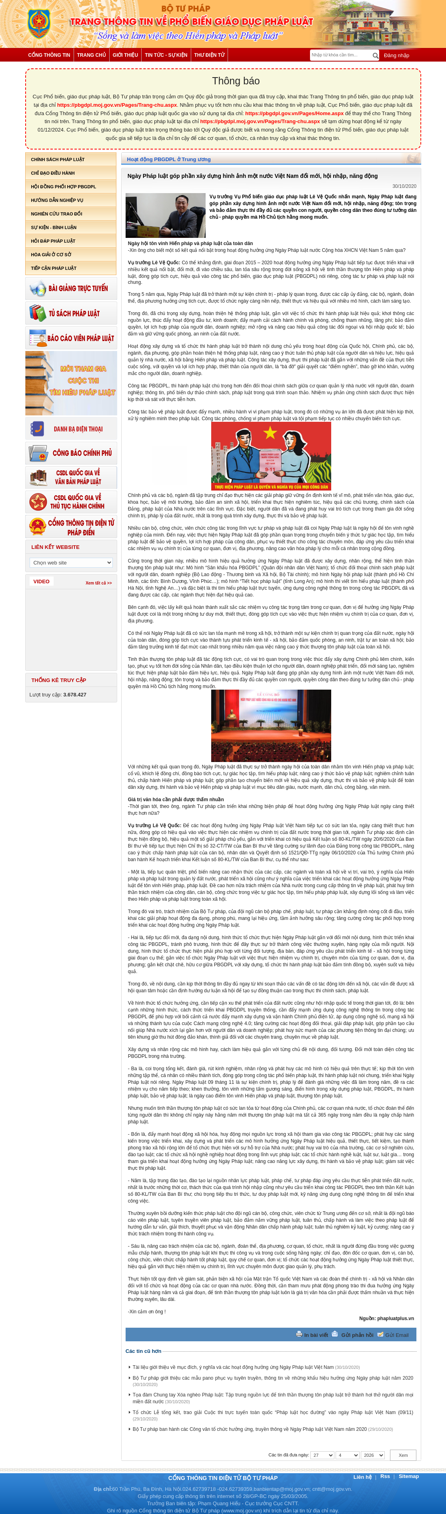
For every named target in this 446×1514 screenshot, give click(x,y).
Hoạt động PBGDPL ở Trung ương (169, 159)
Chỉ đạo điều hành (53, 173)
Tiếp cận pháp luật (54, 268)
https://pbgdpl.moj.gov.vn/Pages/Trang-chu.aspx (117, 105)
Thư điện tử (209, 55)
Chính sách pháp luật (58, 159)
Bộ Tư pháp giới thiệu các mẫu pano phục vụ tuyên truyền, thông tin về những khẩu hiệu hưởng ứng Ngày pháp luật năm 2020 (273, 1378)
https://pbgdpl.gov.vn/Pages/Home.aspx (294, 113)
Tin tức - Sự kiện (166, 55)
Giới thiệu (125, 55)
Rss (385, 1476)
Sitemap (409, 1476)
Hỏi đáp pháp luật (53, 241)
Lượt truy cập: (58, 695)
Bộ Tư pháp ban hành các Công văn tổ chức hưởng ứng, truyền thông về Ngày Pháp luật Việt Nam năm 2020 (250, 1429)
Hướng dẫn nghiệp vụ (57, 200)
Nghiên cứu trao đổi (56, 213)
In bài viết (316, 1335)
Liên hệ (363, 1477)
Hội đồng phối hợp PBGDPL (63, 186)
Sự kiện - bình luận (54, 227)
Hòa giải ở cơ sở (51, 254)
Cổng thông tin (49, 55)
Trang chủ (91, 55)
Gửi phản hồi (358, 1335)
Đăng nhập (395, 55)
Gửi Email (397, 1335)
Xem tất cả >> (99, 583)
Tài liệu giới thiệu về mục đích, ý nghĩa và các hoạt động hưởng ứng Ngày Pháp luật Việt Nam (233, 1367)
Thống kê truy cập (59, 680)
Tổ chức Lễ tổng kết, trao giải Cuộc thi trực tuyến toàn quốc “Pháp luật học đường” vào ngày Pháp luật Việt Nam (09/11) (273, 1412)
